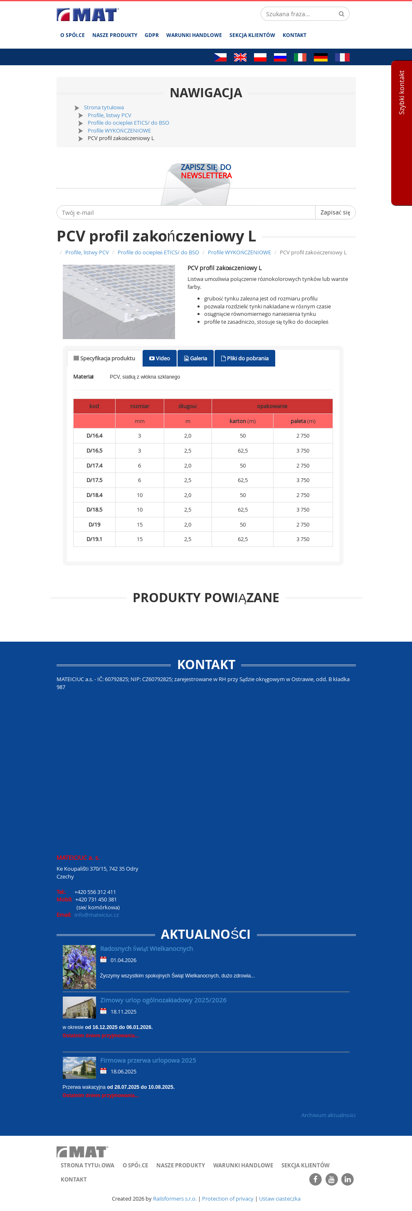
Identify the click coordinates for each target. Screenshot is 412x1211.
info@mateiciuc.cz (96, 914)
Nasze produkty (114, 35)
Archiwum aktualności (328, 1115)
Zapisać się (335, 212)
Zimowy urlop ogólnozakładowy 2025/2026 (163, 1000)
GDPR (152, 35)
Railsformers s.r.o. (175, 1198)
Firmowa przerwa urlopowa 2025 (148, 1060)
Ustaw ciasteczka (280, 1198)
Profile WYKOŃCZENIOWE (119, 130)
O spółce (72, 35)
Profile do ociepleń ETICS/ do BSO (129, 122)
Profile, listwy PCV (109, 115)
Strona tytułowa (104, 107)
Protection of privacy (228, 1198)
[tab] (104, 358)
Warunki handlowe (194, 35)
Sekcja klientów (252, 35)
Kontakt (294, 35)
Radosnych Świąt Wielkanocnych (146, 948)
